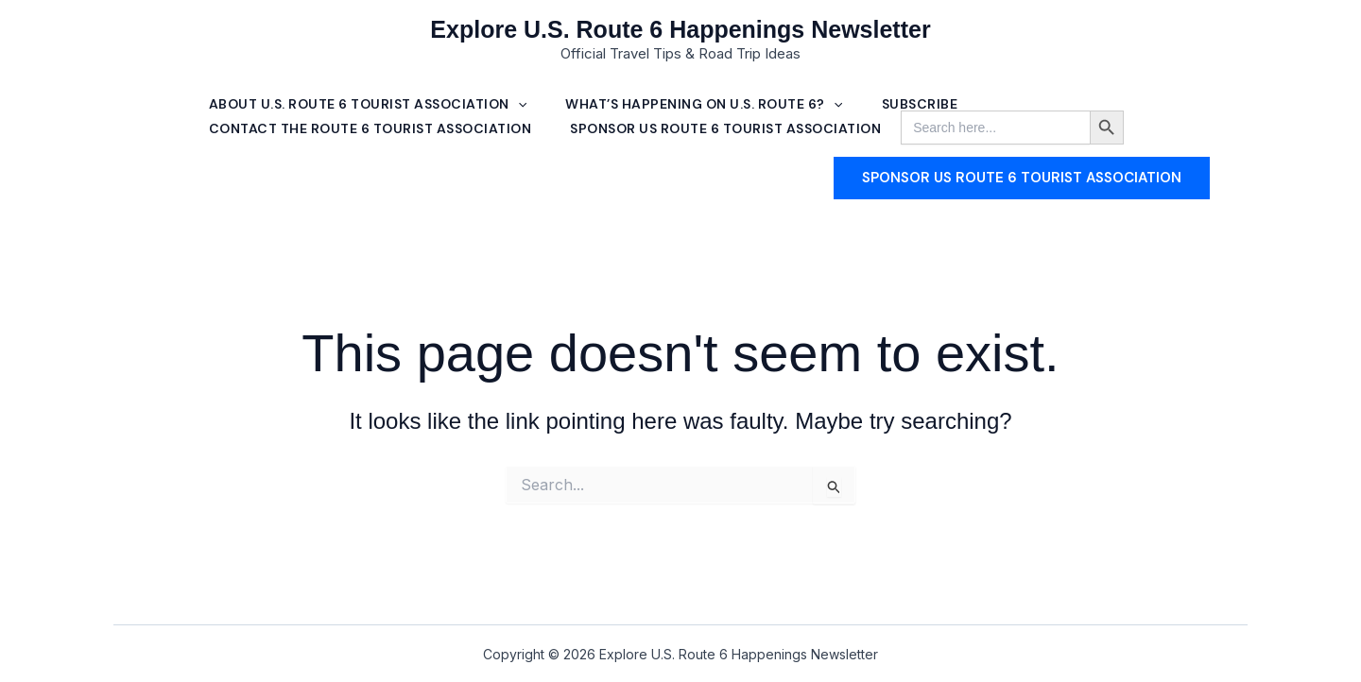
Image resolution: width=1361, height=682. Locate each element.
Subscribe (925, 103)
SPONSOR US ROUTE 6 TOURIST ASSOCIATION (730, 132)
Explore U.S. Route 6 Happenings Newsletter (680, 29)
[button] (518, 104)
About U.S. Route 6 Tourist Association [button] (368, 103)
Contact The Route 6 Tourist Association (371, 132)
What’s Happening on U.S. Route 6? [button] (707, 103)
